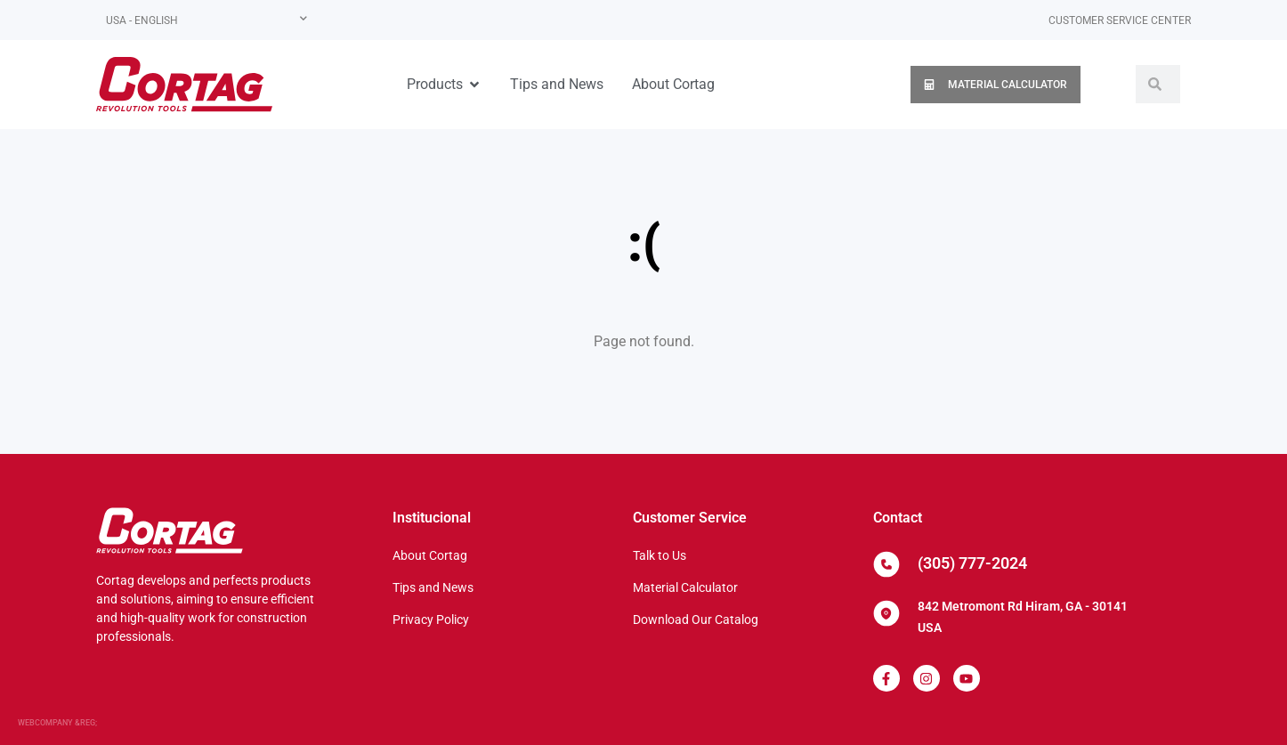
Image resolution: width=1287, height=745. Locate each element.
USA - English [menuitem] (142, 20)
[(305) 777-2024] (886, 564)
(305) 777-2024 (972, 563)
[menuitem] (206, 20)
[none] (206, 20)
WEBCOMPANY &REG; (57, 722)
